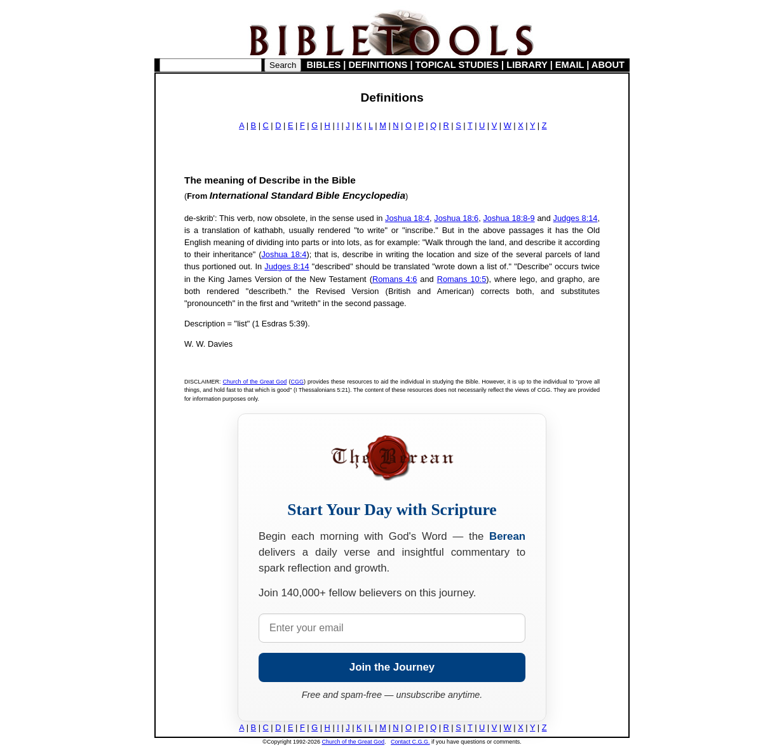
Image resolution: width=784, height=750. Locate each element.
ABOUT (608, 65)
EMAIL (569, 65)
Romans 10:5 (462, 279)
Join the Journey (392, 667)
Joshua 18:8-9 (508, 218)
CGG (297, 381)
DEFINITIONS (378, 65)
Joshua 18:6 (456, 218)
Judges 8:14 (575, 218)
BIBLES (324, 65)
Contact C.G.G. (410, 742)
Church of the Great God (255, 381)
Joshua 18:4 (407, 218)
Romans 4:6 (394, 279)
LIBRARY (526, 65)
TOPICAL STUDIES (457, 65)
